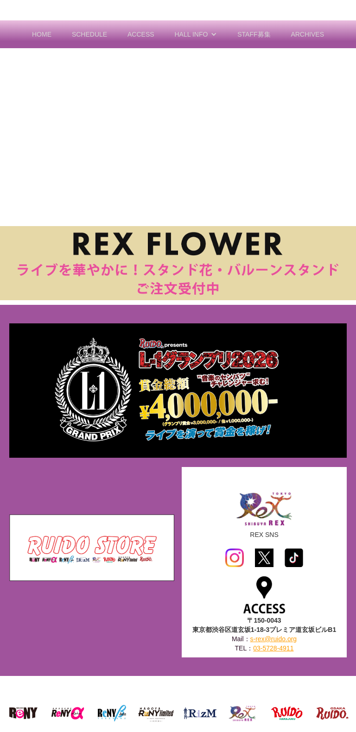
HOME (41, 34)
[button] (196, 34)
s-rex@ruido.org (273, 639)
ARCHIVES (307, 34)
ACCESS (140, 34)
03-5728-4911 (273, 648)
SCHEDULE (89, 34)
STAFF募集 (253, 34)
